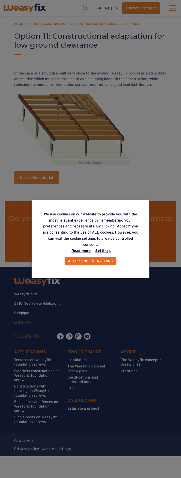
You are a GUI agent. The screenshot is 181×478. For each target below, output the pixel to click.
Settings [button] (103, 250)
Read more (81, 250)
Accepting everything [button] (90, 261)
